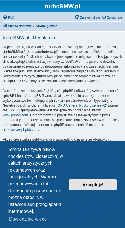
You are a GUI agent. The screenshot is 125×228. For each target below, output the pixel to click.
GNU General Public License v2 (81, 105)
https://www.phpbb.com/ (21, 130)
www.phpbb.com (15, 115)
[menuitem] (8, 17)
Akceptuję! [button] (93, 184)
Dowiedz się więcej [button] (28, 219)
